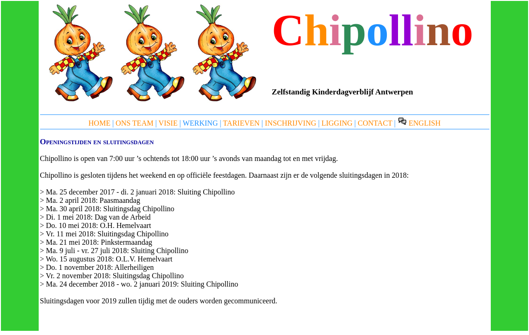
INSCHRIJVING (290, 123)
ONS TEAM (134, 123)
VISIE (168, 123)
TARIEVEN (241, 123)
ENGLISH (419, 123)
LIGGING (337, 123)
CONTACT (375, 123)
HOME (99, 123)
